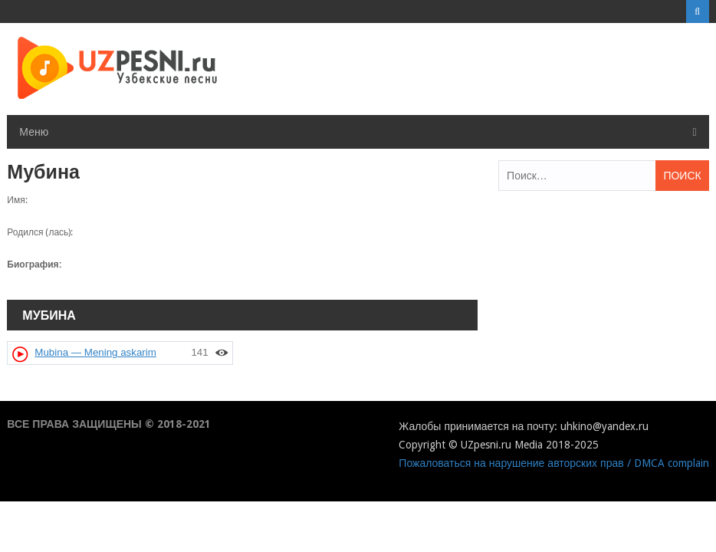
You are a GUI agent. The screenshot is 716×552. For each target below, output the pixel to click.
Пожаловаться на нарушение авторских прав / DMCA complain (553, 463)
